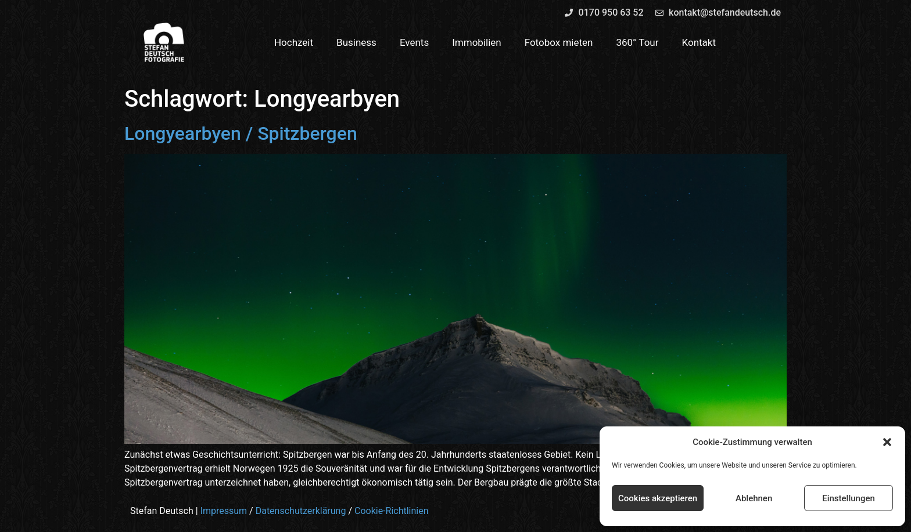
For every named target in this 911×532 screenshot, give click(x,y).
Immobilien (476, 42)
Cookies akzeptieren (657, 498)
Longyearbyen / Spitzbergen (240, 133)
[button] (887, 442)
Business (356, 42)
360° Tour (637, 42)
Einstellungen (848, 498)
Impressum (224, 510)
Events (414, 42)
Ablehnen (754, 498)
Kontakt (699, 42)
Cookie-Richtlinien (391, 510)
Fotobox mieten (559, 42)
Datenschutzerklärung (301, 510)
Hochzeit (293, 42)
